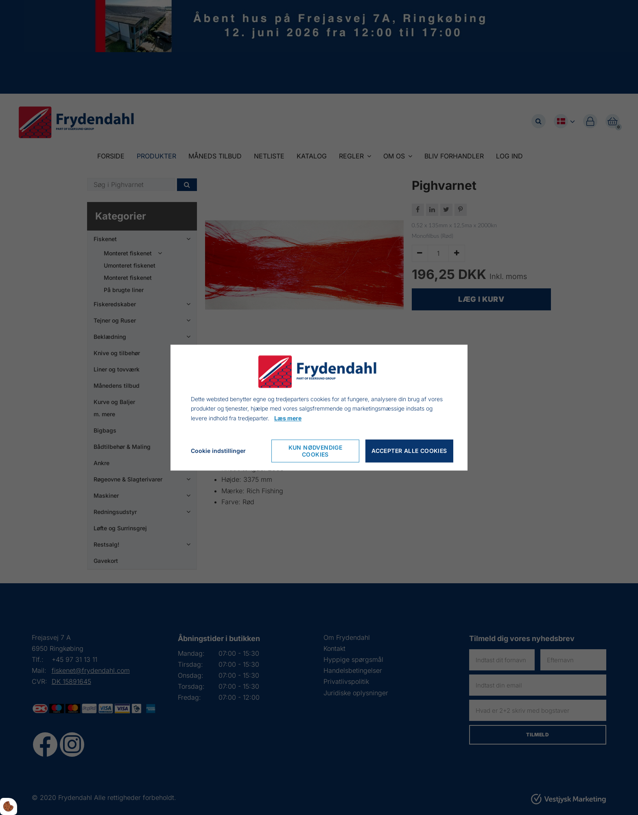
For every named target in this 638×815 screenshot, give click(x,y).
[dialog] (319, 407)
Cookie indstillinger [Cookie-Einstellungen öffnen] (218, 450)
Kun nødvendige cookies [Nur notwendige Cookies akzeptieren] (315, 451)
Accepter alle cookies (409, 451)
